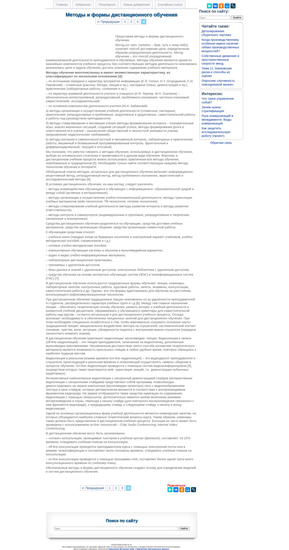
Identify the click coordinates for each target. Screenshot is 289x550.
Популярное (107, 4)
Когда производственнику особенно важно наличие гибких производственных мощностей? (220, 45)
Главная (62, 4)
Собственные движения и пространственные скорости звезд (220, 59)
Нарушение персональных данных (152, 549)
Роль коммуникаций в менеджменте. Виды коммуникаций (217, 119)
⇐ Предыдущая (108, 21)
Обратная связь (221, 142)
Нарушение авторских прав (121, 549)
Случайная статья (170, 4)
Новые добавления (136, 4)
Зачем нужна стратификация (213, 109)
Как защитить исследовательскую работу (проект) (216, 132)
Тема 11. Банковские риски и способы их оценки (217, 72)
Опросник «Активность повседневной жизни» (218, 82)
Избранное (83, 4)
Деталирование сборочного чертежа (216, 33)
